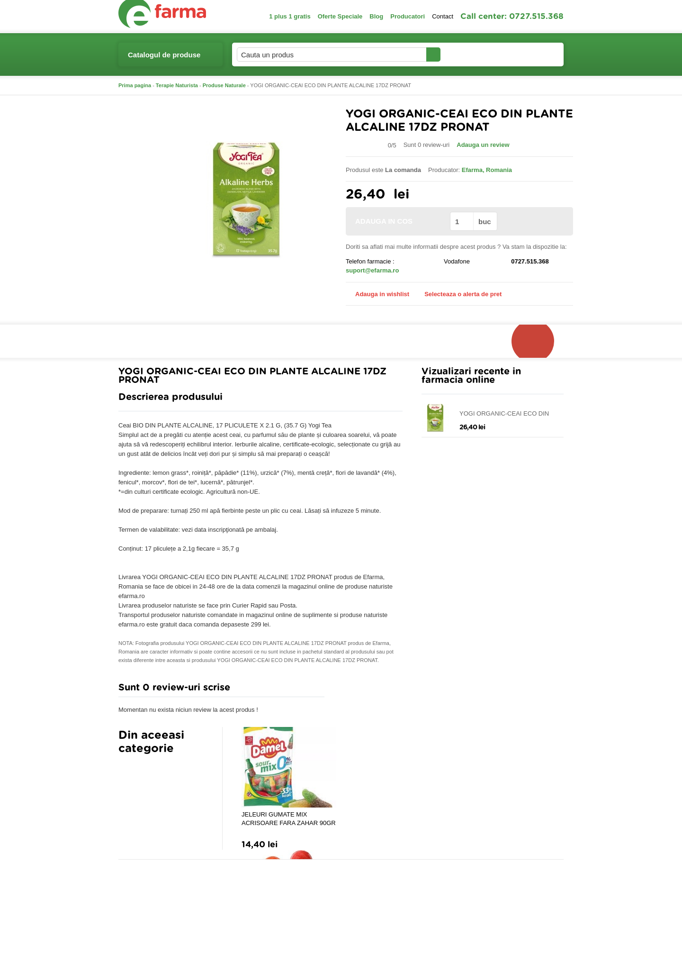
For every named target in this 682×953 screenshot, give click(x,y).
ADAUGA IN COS (397, 221)
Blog (376, 16)
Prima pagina (134, 85)
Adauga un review (483, 144)
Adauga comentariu (369, 689)
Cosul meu (532, 54)
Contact (442, 16)
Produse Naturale (224, 85)
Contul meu (473, 54)
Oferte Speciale (340, 16)
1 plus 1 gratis (289, 16)
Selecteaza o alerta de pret (458, 294)
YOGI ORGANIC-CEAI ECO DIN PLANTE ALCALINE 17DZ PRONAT (508, 414)
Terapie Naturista (177, 85)
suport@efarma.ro (372, 270)
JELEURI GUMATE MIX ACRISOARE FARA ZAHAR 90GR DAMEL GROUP (289, 819)
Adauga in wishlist (377, 294)
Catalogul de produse (164, 58)
